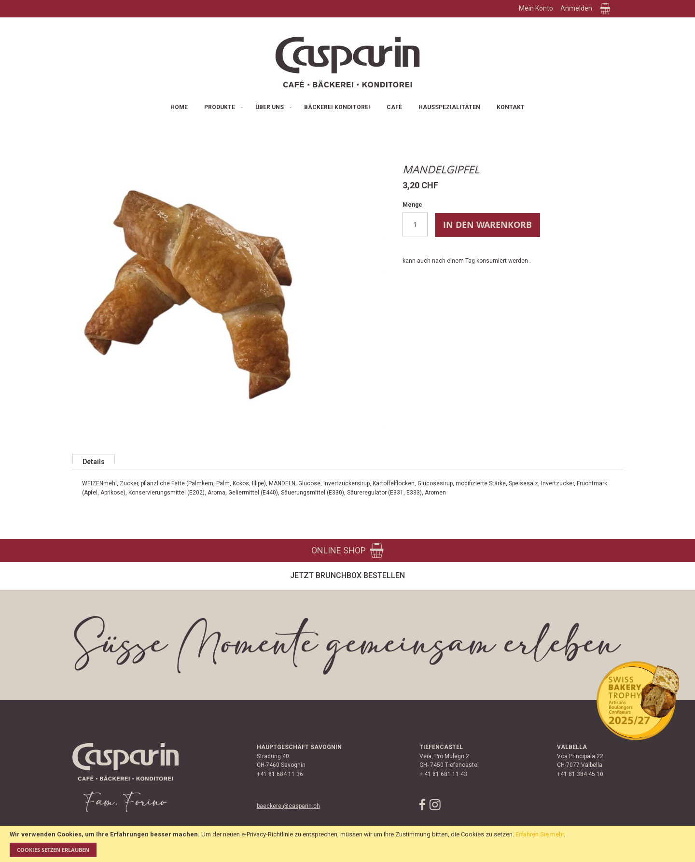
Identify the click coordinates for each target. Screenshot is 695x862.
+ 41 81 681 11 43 (443, 774)
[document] (347, 844)
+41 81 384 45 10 (580, 774)
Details (94, 461)
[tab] (93, 459)
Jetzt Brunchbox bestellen (347, 575)
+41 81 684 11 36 (280, 774)
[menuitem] (179, 107)
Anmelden (576, 8)
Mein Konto (536, 8)
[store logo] (347, 62)
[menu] (347, 107)
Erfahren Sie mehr (539, 834)
